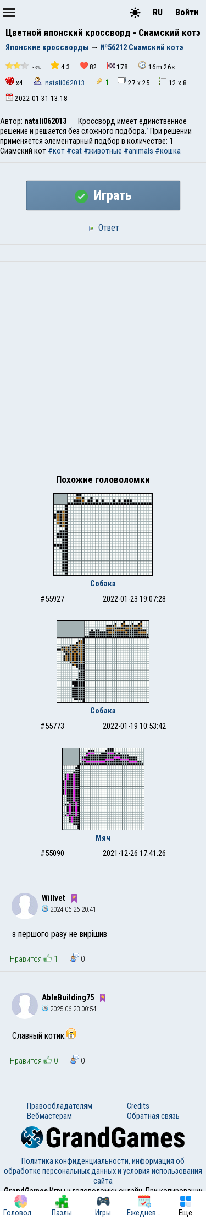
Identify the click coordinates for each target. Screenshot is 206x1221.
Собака (103, 583)
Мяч (103, 838)
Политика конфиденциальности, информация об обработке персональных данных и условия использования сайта (103, 1171)
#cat (74, 151)
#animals (138, 151)
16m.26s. (157, 66)
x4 (14, 82)
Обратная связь (153, 1116)
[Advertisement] (103, 371)
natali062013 (65, 83)
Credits (138, 1106)
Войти (186, 12)
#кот (56, 151)
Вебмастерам (49, 1116)
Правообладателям (59, 1106)
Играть (103, 195)
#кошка (168, 151)
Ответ (103, 227)
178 (117, 66)
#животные (102, 151)
